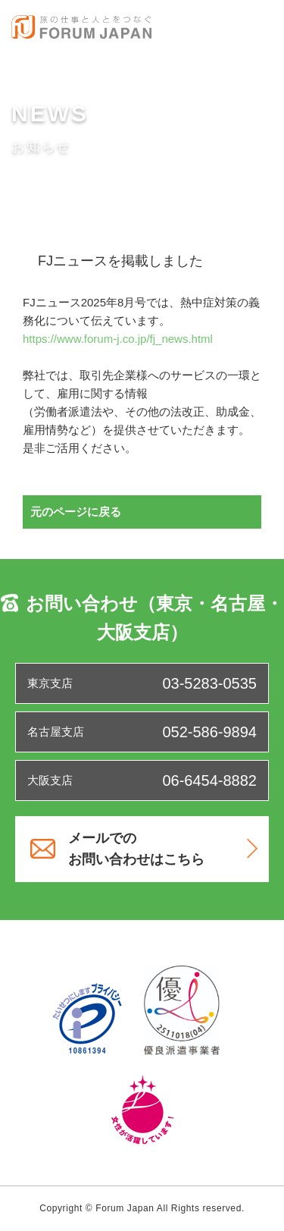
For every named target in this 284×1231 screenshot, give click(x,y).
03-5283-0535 (209, 683)
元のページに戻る (75, 511)
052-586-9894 (209, 732)
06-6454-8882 (209, 780)
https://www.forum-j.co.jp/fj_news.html (118, 338)
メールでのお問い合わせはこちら (162, 849)
